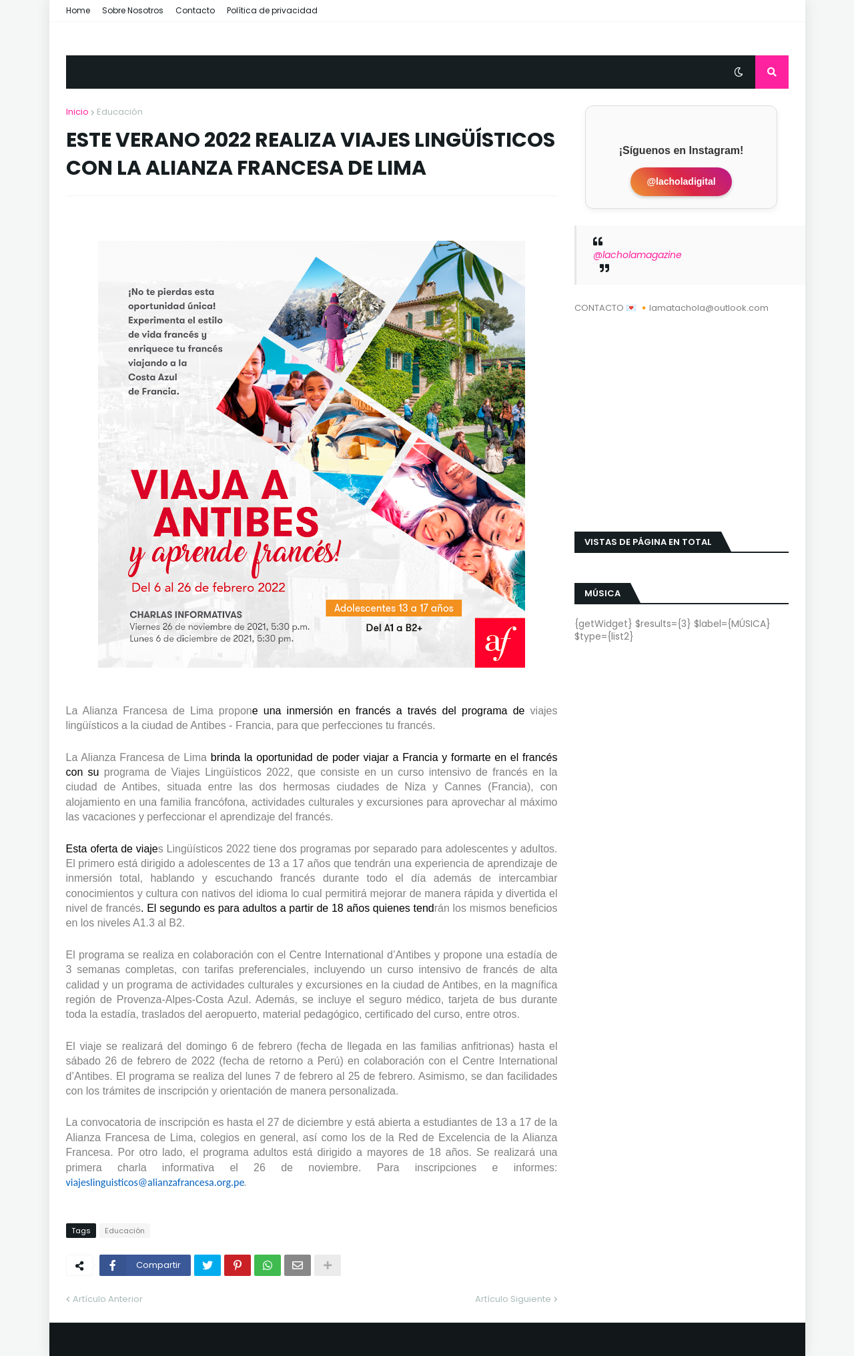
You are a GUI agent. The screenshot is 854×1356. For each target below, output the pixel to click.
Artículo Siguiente (513, 1299)
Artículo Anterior (108, 1299)
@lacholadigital (681, 181)
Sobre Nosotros (132, 10)
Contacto (195, 10)
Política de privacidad (272, 10)
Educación (120, 111)
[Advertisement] (681, 414)
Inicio (77, 111)
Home (78, 10)
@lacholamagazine (637, 254)
